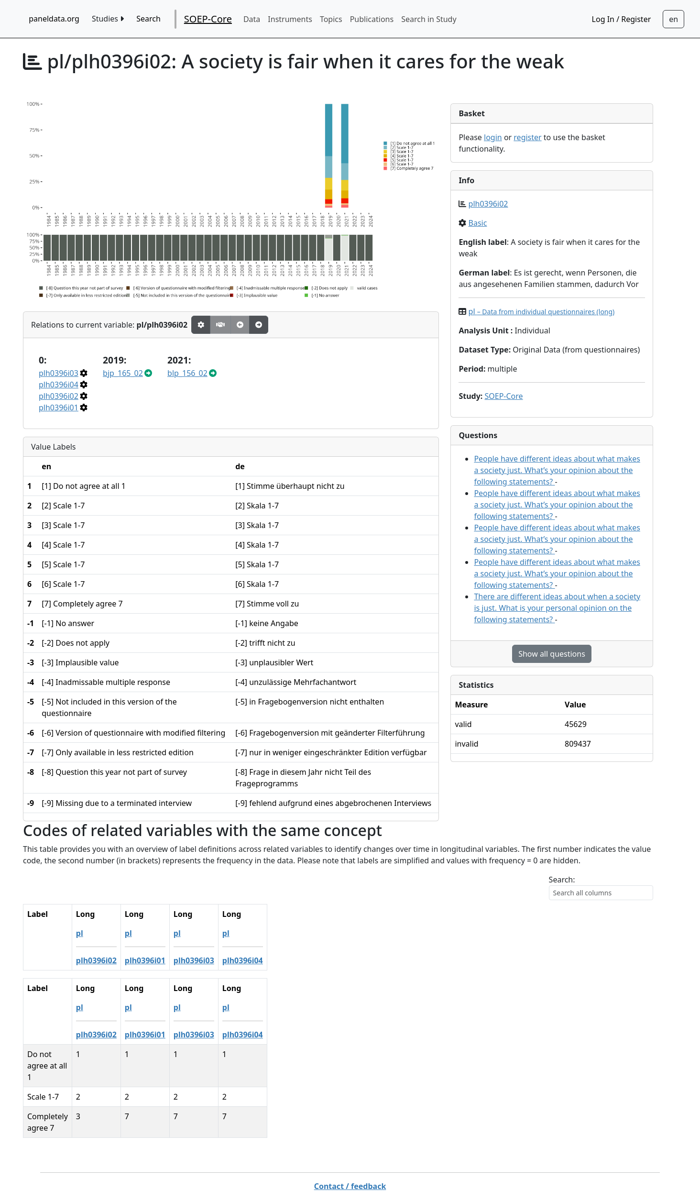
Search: (562, 879)
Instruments (290, 19)
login (493, 137)
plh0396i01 (58, 407)
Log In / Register (621, 19)
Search (148, 18)
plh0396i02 (58, 396)
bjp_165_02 (123, 373)
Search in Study (428, 19)
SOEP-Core (208, 18)
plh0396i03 (58, 373)
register (527, 137)
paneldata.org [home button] (54, 18)
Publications (372, 19)
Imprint (418, 1171)
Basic (478, 223)
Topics (331, 19)
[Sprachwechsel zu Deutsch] (673, 19)
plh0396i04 (58, 384)
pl (542, 311)
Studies (108, 18)
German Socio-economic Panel (322, 1171)
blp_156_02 (187, 373)
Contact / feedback (350, 1151)
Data (251, 19)
